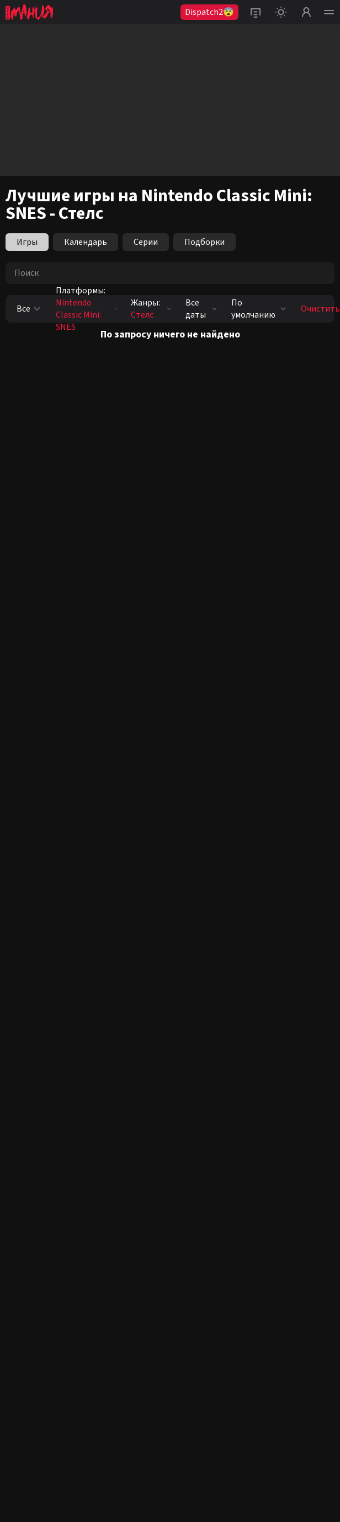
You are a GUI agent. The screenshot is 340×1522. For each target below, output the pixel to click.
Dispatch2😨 (209, 12)
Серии (146, 242)
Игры (27, 242)
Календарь (85, 242)
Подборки (204, 242)
